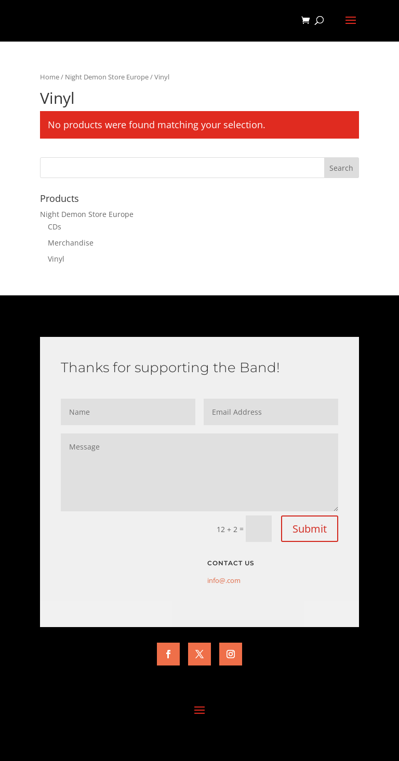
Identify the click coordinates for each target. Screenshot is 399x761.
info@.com (224, 580)
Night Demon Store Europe (107, 76)
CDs (54, 227)
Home (49, 76)
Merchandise (71, 243)
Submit (309, 529)
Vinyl (56, 259)
